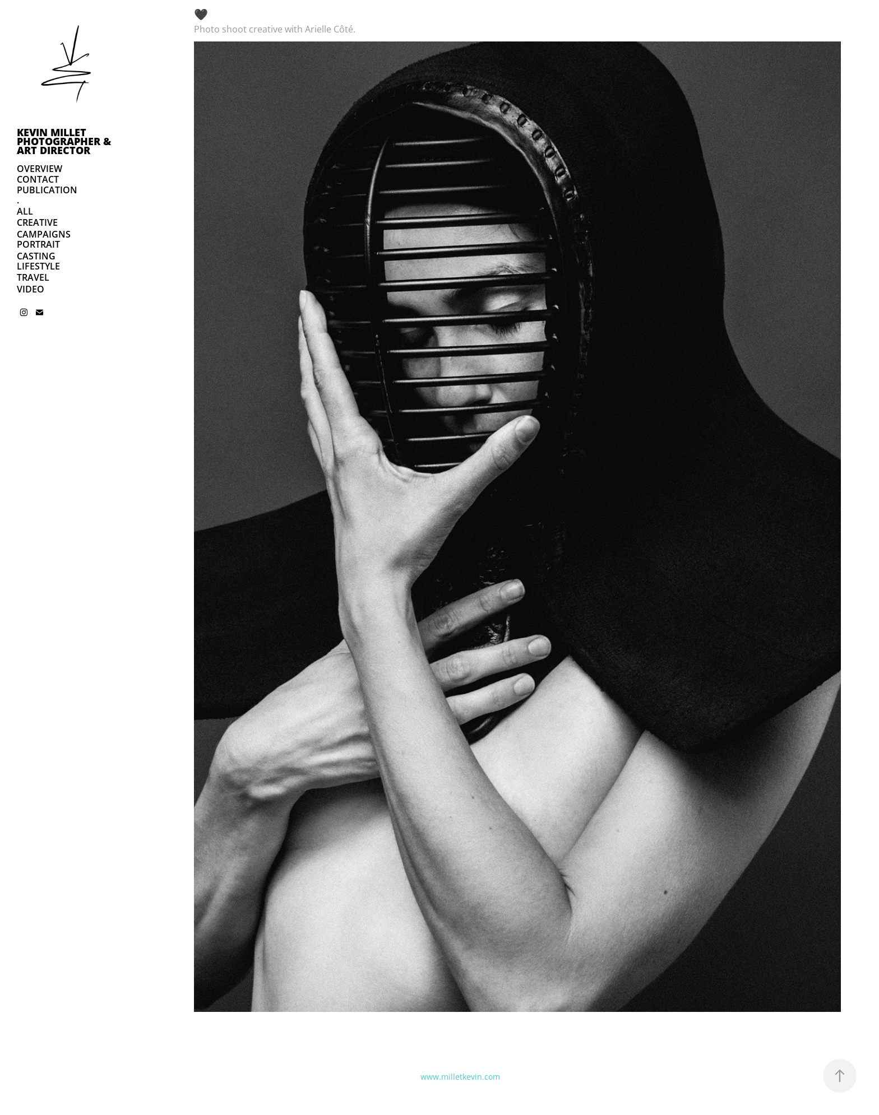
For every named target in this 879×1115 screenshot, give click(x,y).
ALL (25, 211)
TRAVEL (33, 277)
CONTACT (38, 179)
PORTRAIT (38, 244)
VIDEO (30, 289)
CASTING (36, 256)
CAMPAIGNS (44, 234)
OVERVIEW (39, 168)
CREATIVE (37, 222)
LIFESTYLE (38, 266)
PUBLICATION (47, 190)
